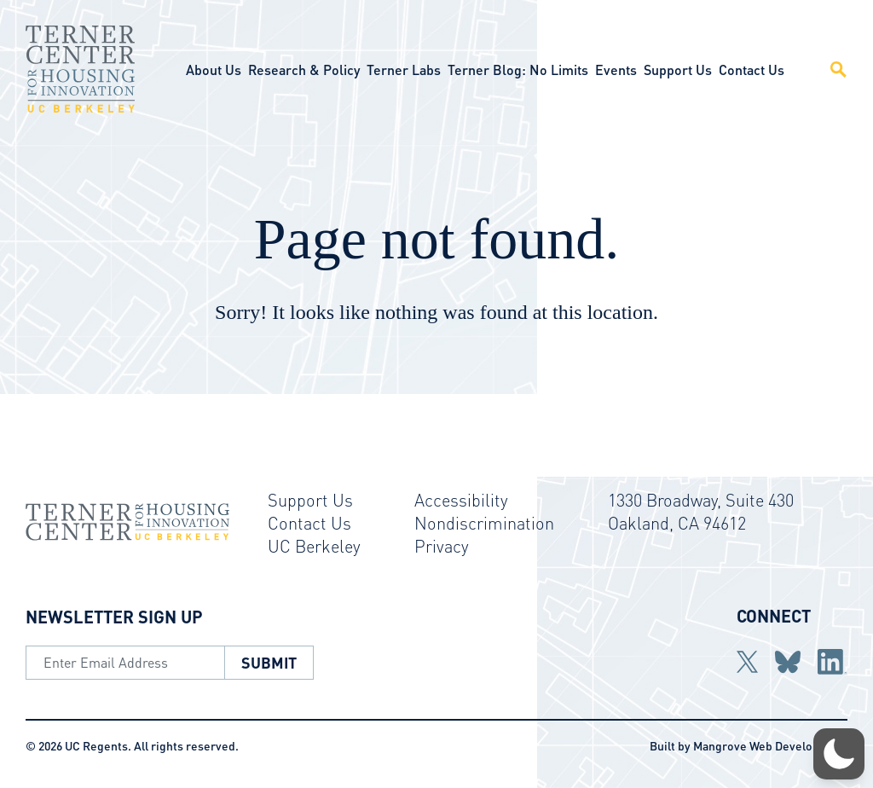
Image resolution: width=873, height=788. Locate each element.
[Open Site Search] (828, 69)
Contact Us (751, 69)
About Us (213, 69)
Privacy (441, 546)
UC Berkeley (314, 546)
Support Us (678, 69)
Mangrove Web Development (770, 745)
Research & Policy (304, 69)
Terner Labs (404, 69)
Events (616, 69)
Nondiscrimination (484, 523)
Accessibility (461, 500)
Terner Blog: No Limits (518, 69)
